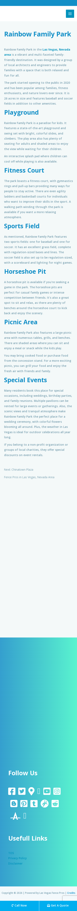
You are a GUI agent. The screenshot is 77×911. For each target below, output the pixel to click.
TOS (11, 853)
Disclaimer (15, 863)
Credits (71, 892)
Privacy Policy (17, 858)
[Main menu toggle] (70, 14)
